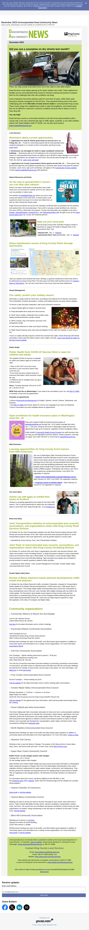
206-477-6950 (74, 391)
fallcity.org (12, 670)
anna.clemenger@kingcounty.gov (30, 844)
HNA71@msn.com (60, 746)
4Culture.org (50, 507)
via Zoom (31, 820)
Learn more (13, 147)
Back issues (44, 872)
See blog (12, 624)
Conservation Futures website (66, 168)
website (31, 781)
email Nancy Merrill (16, 646)
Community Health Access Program (48, 432)
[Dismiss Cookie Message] (86, 2)
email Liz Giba (73, 735)
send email (27, 670)
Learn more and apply (31, 160)
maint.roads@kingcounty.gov (20, 126)
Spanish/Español (21, 212)
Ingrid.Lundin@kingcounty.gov (26, 170)
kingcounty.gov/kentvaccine (27, 400)
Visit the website (15, 683)
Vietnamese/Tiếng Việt (51, 212)
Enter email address (9, 886)
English (12, 212)
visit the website (25, 792)
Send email (13, 792)
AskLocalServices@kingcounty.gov (46, 852)
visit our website (36, 842)
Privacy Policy (37, 925)
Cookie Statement (47, 925)
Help (55, 925)
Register (58, 233)
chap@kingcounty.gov (67, 437)
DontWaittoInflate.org (27, 195)
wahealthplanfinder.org (33, 424)
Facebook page (33, 723)
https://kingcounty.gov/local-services (48, 857)
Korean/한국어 (33, 212)
